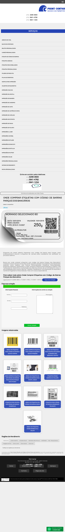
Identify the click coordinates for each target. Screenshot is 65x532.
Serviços (32, 31)
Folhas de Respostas (8, 77)
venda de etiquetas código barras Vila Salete (32, 428)
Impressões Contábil (8, 136)
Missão (39, 466)
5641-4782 (33, 17)
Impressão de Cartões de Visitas (11, 111)
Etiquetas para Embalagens (10, 65)
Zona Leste (16, 443)
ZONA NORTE (14, 440)
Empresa (25, 466)
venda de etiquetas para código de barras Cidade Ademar (12, 351)
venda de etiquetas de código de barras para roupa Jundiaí (32, 377)
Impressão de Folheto (8, 127)
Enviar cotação (32, 325)
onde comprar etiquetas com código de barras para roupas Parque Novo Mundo (12, 378)
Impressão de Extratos (8, 119)
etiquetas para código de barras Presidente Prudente (52, 404)
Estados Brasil (23, 440)
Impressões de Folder (8, 140)
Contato (24, 470)
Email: (17, 301)
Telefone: (19, 308)
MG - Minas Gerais (53, 440)
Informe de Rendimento (8, 165)
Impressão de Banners (8, 98)
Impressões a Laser (7, 131)
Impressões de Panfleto (8, 144)
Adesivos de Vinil (6, 40)
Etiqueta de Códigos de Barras (10, 56)
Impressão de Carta (7, 106)
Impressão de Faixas (7, 123)
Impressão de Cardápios (8, 102)
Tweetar (5, 207)
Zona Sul (31, 443)
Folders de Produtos (8, 73)
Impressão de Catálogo (8, 115)
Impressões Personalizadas (10, 161)
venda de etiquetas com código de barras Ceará (32, 403)
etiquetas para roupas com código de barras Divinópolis (12, 404)
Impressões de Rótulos (8, 148)
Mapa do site (40, 470)
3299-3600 (33, 15)
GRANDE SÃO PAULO (34, 440)
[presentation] (16, 316)
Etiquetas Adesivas (7, 60)
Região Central (7, 443)
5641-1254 (33, 20)
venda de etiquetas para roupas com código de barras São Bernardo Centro (52, 352)
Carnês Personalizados (9, 52)
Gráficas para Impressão (9, 81)
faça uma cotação (50, 279)
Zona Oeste (24, 443)
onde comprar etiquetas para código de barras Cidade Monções (32, 351)
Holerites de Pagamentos (9, 86)
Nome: (17, 295)
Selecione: (6, 440)
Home (11, 466)
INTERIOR (44, 440)
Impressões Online (7, 157)
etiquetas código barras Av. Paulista (52, 376)
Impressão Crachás (7, 90)
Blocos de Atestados (8, 44)
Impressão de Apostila (8, 94)
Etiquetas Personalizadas (9, 69)
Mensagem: (42, 304)
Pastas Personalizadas (8, 169)
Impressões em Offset (8, 152)
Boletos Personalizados (9, 48)
